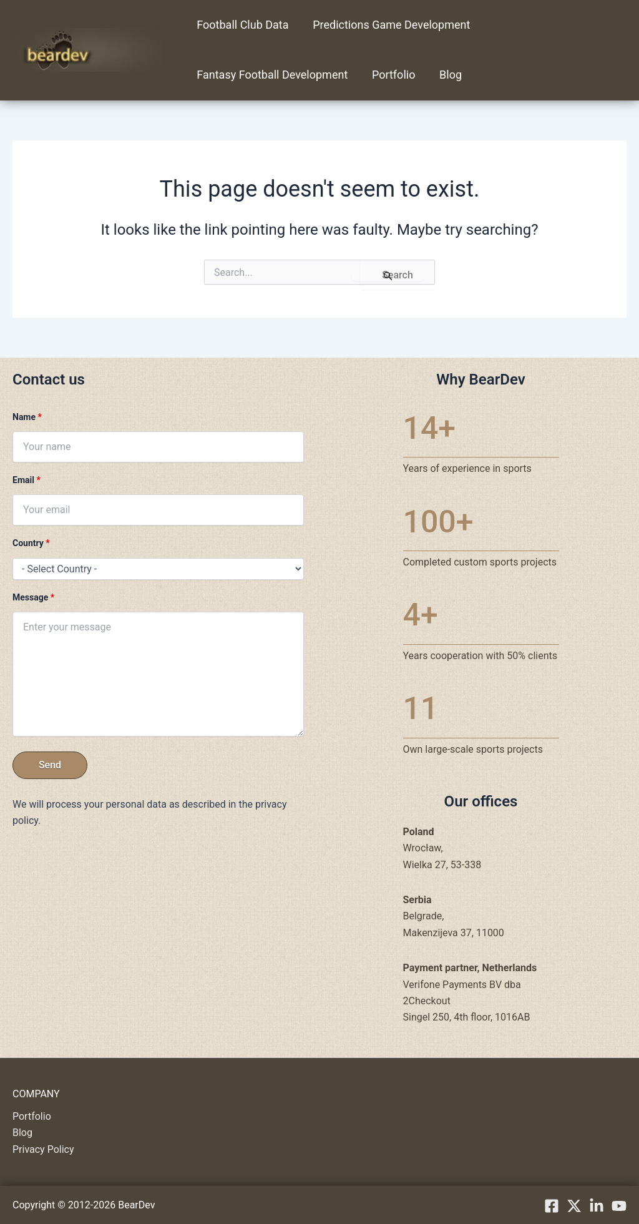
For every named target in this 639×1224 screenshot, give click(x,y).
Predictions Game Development (388, 24)
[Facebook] (551, 1205)
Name (27, 417)
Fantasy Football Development (271, 74)
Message (33, 597)
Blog (446, 74)
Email (26, 480)
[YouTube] (619, 1205)
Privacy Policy (43, 1149)
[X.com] (574, 1205)
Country (31, 543)
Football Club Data (242, 24)
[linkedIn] (596, 1205)
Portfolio (390, 74)
